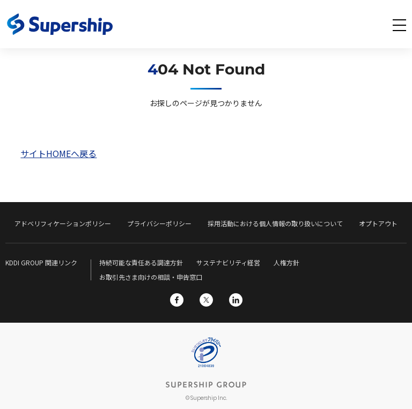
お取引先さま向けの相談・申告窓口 (150, 276)
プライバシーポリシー (159, 223)
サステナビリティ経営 (228, 262)
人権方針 (286, 262)
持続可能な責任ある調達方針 (141, 262)
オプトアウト (378, 223)
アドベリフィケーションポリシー (62, 223)
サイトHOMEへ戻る (58, 153)
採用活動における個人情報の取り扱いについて (275, 223)
